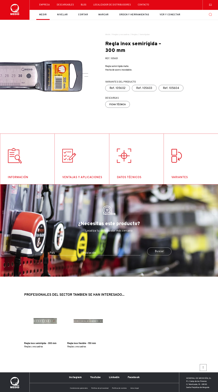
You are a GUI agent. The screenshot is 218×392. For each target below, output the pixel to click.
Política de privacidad (99, 388)
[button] (86, 76)
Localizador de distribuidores (112, 5)
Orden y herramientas (134, 14)
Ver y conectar (170, 14)
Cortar (83, 14)
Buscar (159, 251)
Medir (43, 14)
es (210, 5)
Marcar (103, 14)
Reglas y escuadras (120, 34)
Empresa (44, 5)
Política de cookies (119, 388)
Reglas (134, 34)
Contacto (143, 5)
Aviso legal (134, 388)
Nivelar (62, 14)
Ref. (118, 88)
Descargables (65, 5)
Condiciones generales (79, 388)
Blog (83, 5)
